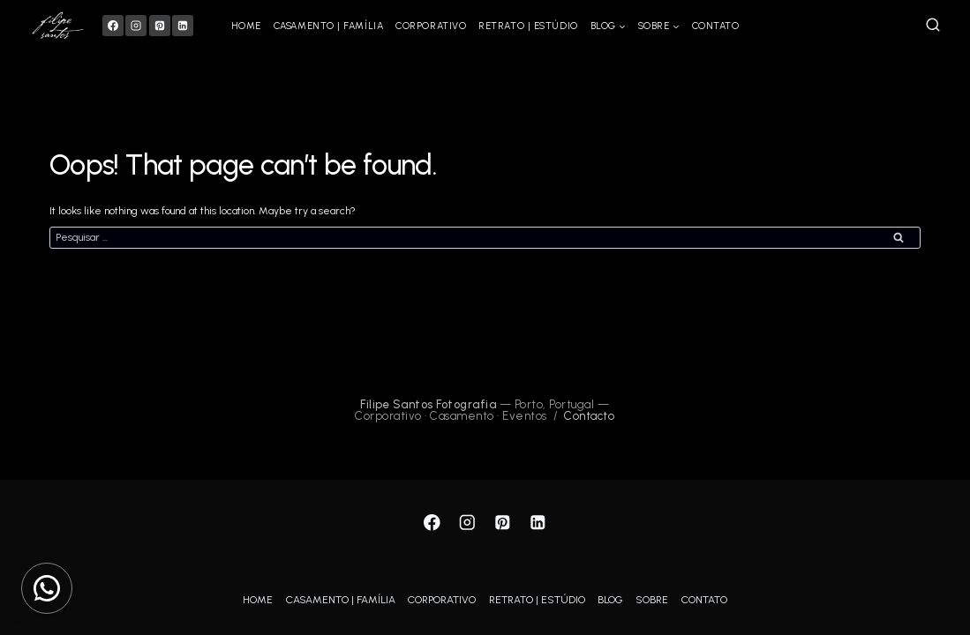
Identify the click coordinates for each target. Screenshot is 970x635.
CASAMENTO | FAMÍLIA (328, 26)
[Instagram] (136, 25)
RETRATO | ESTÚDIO (527, 26)
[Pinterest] (159, 25)
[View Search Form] (933, 25)
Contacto (589, 415)
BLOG (610, 600)
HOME (246, 26)
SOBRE (651, 600)
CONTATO (716, 26)
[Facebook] (113, 25)
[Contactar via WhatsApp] (46, 588)
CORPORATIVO (430, 26)
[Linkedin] (182, 25)
